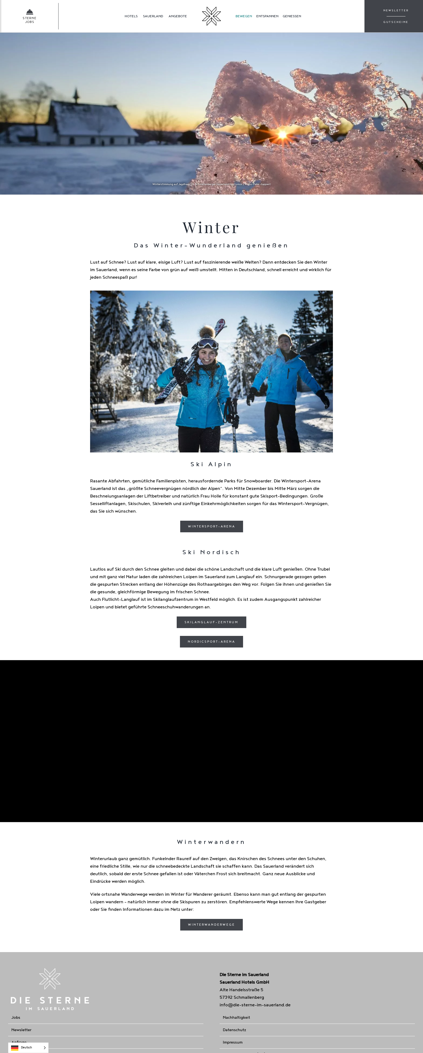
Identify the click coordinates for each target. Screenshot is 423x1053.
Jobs (15, 1017)
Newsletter (21, 1029)
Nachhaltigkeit (236, 1017)
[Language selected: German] (28, 1047)
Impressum (233, 1042)
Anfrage (18, 1042)
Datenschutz (234, 1029)
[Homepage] (211, 16)
